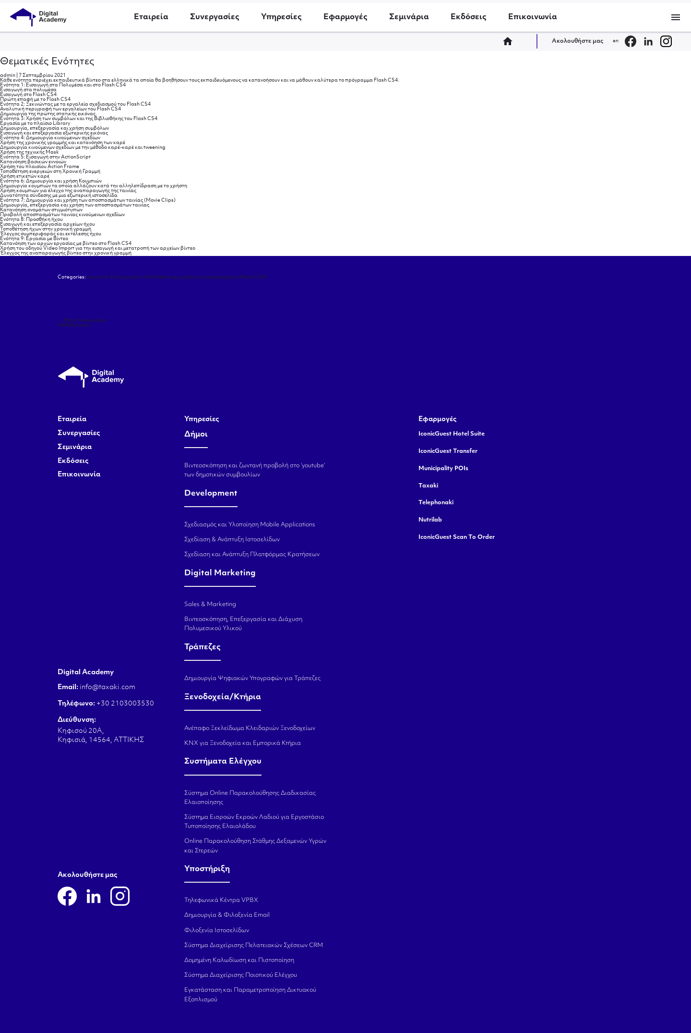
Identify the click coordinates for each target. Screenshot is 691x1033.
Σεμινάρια (409, 17)
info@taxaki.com (107, 687)
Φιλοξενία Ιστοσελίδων (216, 931)
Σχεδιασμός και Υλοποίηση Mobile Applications (249, 525)
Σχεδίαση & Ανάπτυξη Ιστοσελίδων (232, 540)
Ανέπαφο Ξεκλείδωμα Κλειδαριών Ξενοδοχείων (249, 728)
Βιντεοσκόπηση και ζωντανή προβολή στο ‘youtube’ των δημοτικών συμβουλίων (254, 470)
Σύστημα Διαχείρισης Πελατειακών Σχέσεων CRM (253, 945)
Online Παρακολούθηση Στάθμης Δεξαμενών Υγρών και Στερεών (255, 846)
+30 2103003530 (124, 703)
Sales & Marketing (210, 605)
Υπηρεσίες (281, 17)
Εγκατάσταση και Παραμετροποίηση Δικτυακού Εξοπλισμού (250, 994)
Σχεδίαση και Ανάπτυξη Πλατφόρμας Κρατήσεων (252, 555)
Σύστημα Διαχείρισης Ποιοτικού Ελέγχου (240, 975)
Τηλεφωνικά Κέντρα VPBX (221, 900)
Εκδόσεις (469, 17)
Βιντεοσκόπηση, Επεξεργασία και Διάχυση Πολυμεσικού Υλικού (243, 624)
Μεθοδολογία (76, 325)
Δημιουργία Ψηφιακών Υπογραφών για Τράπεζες (252, 678)
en (616, 41)
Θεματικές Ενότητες (47, 62)
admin (7, 75)
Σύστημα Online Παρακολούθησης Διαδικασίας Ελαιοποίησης (250, 797)
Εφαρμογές (345, 17)
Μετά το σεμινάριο (82, 320)
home (510, 41)
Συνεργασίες (214, 17)
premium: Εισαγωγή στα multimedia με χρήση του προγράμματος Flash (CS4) (177, 277)
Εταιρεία (151, 17)
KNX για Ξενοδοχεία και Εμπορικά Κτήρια (242, 743)
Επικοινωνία (532, 17)
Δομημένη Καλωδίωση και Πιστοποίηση (239, 960)
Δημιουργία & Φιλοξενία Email (227, 915)
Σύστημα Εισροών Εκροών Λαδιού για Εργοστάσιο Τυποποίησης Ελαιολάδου (254, 821)
